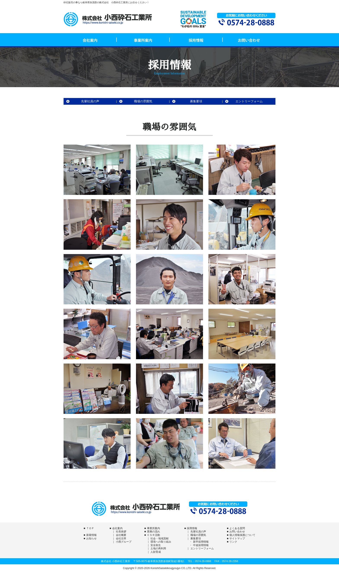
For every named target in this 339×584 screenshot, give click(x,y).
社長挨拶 (121, 531)
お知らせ (91, 538)
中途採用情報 (201, 545)
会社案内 (90, 39)
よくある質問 (237, 528)
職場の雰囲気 (143, 101)
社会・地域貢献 (159, 538)
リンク (233, 541)
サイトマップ (237, 538)
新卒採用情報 (201, 541)
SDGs (193, 19)
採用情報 (196, 39)
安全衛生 (155, 545)
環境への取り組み (160, 541)
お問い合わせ (248, 39)
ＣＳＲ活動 (153, 535)
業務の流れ (153, 531)
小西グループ (123, 541)
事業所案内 (143, 39)
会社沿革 (121, 538)
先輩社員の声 (90, 101)
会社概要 (121, 535)
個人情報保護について (242, 535)
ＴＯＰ (90, 528)
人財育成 (155, 551)
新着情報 (91, 535)
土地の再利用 (158, 548)
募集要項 (196, 101)
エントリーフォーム (249, 101)
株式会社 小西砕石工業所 (108, 19)
